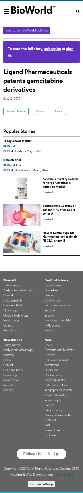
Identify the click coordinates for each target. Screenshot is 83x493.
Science (8, 390)
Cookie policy (53, 375)
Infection (49, 315)
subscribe (52, 48)
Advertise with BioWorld (59, 350)
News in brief (12, 160)
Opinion (8, 325)
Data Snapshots (12, 300)
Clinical (8, 295)
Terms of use (52, 430)
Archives (49, 355)
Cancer (40, 111)
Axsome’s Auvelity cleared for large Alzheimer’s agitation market (60, 183)
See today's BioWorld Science (27, 30)
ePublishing (64, 474)
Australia (8, 355)
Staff (47, 425)
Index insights (52, 400)
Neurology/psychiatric (58, 320)
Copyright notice (55, 380)
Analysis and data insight (18, 290)
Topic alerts (51, 435)
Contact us (51, 370)
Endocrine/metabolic (57, 305)
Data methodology (56, 385)
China (7, 360)
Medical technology (15, 315)
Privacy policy (53, 410)
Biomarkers (51, 290)
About (48, 345)
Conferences (52, 300)
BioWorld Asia (12, 165)
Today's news (11, 285)
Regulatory (10, 330)
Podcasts (49, 405)
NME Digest (52, 325)
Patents (59, 111)
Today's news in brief (17, 141)
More (48, 340)
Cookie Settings (41, 484)
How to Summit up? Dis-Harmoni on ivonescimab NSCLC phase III (60, 237)
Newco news (11, 320)
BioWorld (9, 146)
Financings (10, 310)
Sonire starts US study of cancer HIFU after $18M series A (59, 209)
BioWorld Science (15, 111)
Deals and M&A (13, 305)
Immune (49, 310)
